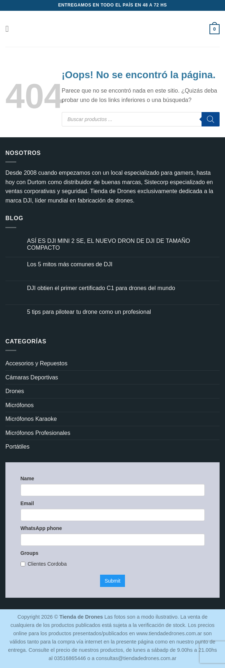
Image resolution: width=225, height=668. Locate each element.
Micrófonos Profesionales (37, 433)
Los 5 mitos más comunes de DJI (70, 264)
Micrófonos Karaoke (31, 419)
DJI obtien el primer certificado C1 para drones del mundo (101, 288)
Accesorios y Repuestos (36, 363)
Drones (14, 391)
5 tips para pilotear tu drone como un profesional (89, 312)
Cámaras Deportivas (31, 377)
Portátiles (17, 447)
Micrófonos (19, 405)
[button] (9, 28)
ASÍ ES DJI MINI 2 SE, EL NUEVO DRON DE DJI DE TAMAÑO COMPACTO (108, 244)
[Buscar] (211, 119)
